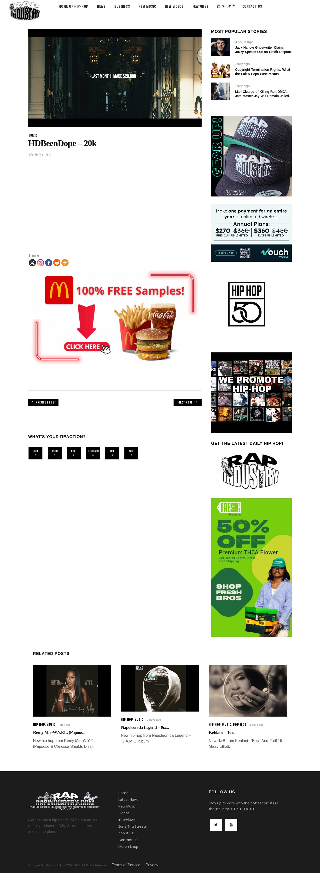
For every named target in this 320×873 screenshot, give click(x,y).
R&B (243, 724)
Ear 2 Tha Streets (132, 826)
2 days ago (154, 720)
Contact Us (127, 839)
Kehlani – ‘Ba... (222, 732)
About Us (125, 833)
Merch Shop (128, 846)
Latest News (128, 799)
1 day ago (242, 64)
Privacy (152, 865)
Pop (236, 724)
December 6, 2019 (40, 155)
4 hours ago (244, 42)
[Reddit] (56, 262)
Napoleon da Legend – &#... (145, 727)
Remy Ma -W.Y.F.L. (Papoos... (59, 732)
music (33, 135)
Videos (123, 813)
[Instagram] (40, 262)
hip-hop (39, 724)
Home (123, 792)
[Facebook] (48, 262)
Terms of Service (126, 865)
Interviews (126, 819)
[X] (32, 262)
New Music (127, 806)
